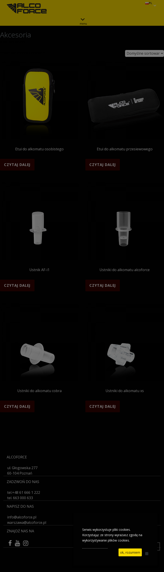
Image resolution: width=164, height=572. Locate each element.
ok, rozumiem (130, 552)
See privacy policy (95, 546)
